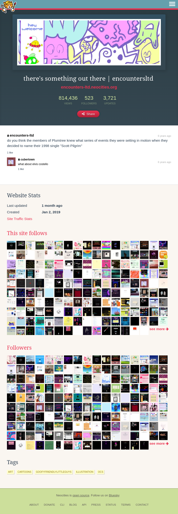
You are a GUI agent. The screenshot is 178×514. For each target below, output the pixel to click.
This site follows (27, 233)
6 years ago (164, 135)
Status (111, 504)
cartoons (24, 471)
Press (96, 504)
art (10, 471)
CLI (62, 504)
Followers (19, 348)
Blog (73, 504)
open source (81, 495)
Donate (49, 504)
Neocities (62, 495)
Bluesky (114, 495)
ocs (100, 471)
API (84, 504)
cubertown (26, 159)
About (34, 504)
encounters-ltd (20, 135)
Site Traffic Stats (19, 219)
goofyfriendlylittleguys (53, 471)
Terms (125, 504)
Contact (142, 504)
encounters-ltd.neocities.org (89, 87)
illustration (84, 471)
